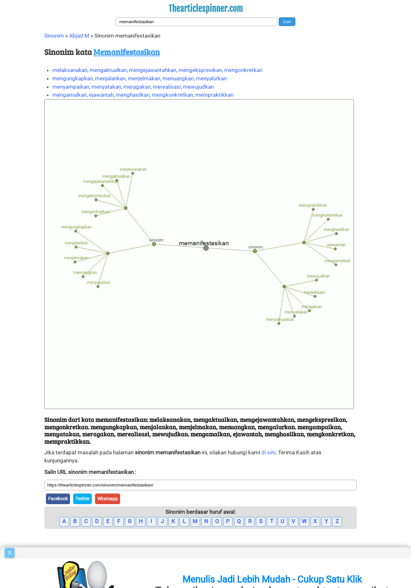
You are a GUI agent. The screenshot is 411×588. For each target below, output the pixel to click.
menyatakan (106, 87)
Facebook (58, 498)
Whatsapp (107, 498)
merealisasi (167, 87)
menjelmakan (144, 78)
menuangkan (178, 78)
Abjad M (79, 35)
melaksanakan (69, 70)
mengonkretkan (243, 70)
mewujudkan (198, 87)
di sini (268, 452)
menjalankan (110, 78)
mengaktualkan (108, 70)
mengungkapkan (72, 78)
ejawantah (101, 95)
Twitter (82, 498)
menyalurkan (211, 78)
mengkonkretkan (172, 95)
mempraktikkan (214, 95)
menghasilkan (133, 95)
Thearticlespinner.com (206, 9)
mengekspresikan (200, 70)
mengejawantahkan (152, 70)
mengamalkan (69, 95)
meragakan (137, 87)
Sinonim (54, 35)
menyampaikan (70, 87)
